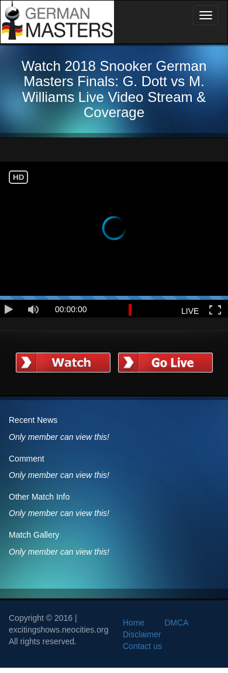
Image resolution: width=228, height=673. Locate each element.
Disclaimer (142, 634)
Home (133, 622)
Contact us (142, 646)
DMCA (176, 622)
